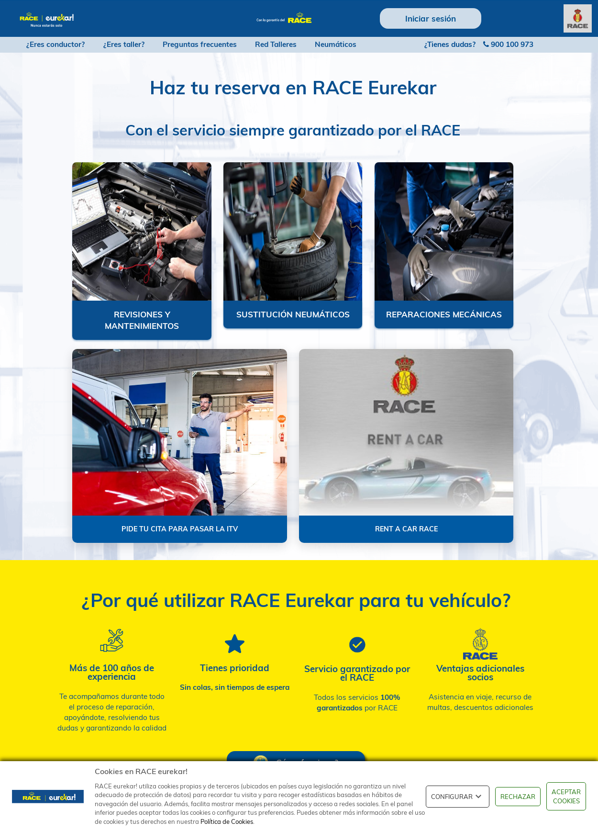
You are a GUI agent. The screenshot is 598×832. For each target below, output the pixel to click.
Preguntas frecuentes (200, 44)
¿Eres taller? (123, 44)
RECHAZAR (517, 796)
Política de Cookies (226, 821)
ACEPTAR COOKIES (566, 796)
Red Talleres (276, 44)
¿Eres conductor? (55, 44)
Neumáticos (335, 44)
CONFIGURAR (457, 796)
